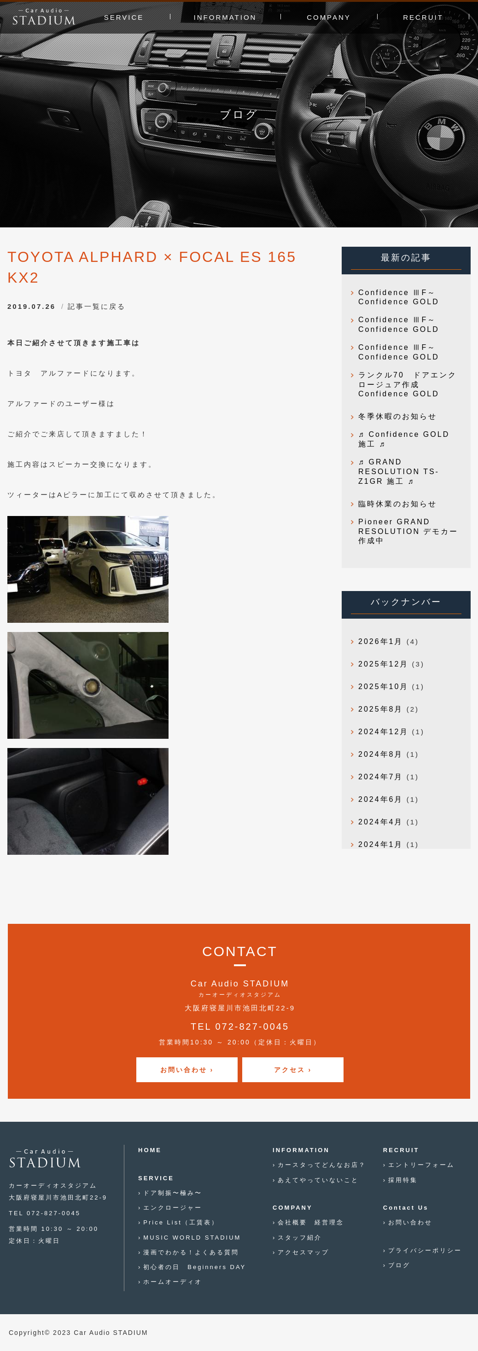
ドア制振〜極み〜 (172, 1192)
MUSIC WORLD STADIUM (192, 1237)
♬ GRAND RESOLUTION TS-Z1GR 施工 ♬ (398, 471)
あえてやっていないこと (318, 1180)
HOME (150, 1150)
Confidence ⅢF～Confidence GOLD (398, 297)
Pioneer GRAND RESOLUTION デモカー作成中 (408, 531)
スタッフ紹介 (300, 1237)
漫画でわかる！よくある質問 (191, 1252)
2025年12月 (383, 664)
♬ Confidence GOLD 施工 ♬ (403, 439)
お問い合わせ (410, 1222)
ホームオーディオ (172, 1281)
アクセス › (293, 1069)
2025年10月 (383, 686)
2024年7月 (380, 777)
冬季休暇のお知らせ (397, 416)
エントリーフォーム (421, 1164)
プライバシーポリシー (425, 1250)
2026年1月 (380, 641)
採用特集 (403, 1180)
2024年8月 (380, 754)
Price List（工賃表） (180, 1222)
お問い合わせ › (187, 1069)
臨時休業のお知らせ (397, 504)
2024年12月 (383, 732)
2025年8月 (380, 709)
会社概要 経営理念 (311, 1222)
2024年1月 (380, 844)
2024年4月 (380, 822)
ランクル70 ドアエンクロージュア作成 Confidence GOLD (407, 384)
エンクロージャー (172, 1207)
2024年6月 (380, 799)
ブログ (399, 1265)
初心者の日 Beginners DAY (194, 1267)
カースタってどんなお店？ (322, 1164)
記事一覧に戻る (97, 306)
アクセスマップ (303, 1252)
